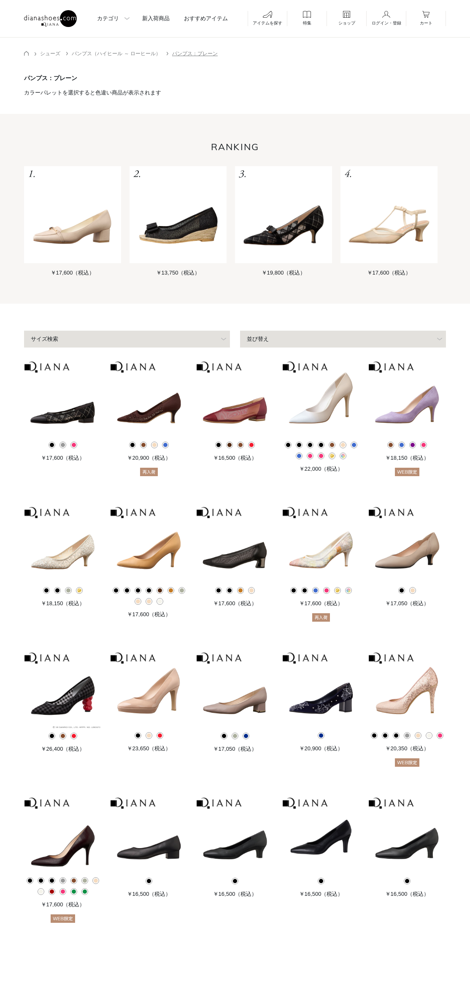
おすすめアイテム (206, 18)
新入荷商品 (156, 18)
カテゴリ (108, 18)
